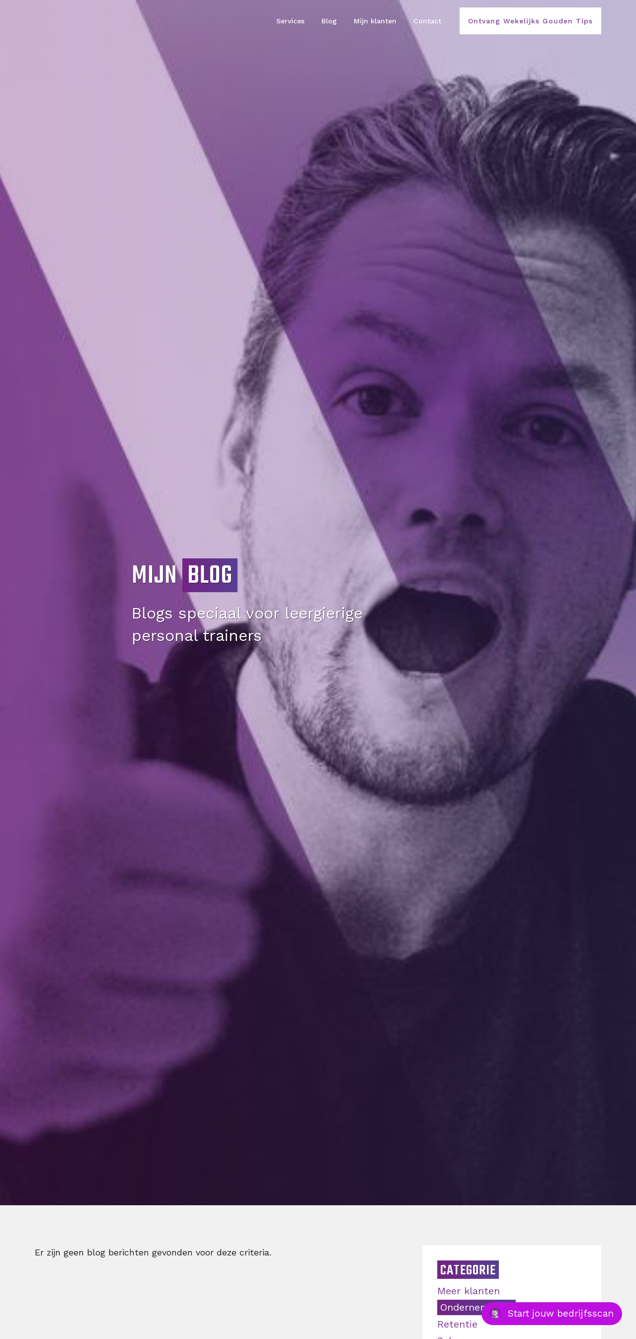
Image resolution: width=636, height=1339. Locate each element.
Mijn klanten (375, 21)
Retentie (457, 1324)
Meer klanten (468, 1291)
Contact (427, 21)
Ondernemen (472, 1307)
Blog (329, 21)
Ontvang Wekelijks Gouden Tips (530, 21)
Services (290, 21)
